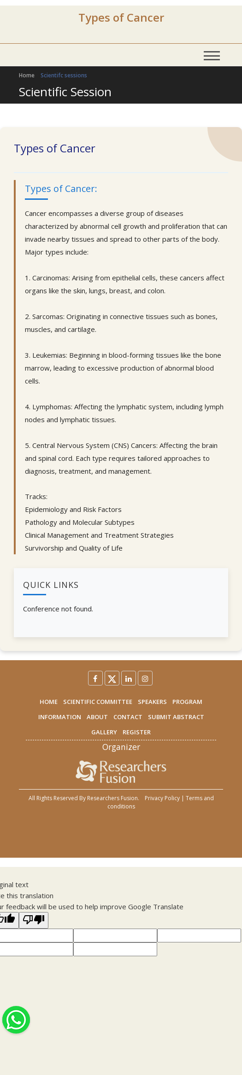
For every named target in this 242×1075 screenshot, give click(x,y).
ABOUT (97, 717)
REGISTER (137, 732)
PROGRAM (187, 701)
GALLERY (104, 732)
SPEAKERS (152, 701)
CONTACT (127, 717)
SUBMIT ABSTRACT (176, 717)
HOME (49, 701)
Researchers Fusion (112, 798)
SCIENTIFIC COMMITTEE (97, 701)
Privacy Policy (162, 798)
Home (27, 75)
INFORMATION (59, 717)
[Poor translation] (33, 920)
